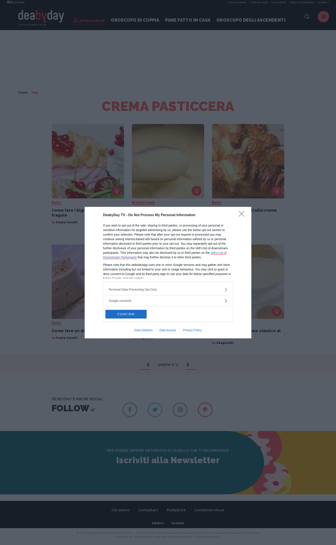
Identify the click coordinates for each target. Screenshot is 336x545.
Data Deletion (143, 330)
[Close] (243, 215)
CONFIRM (125, 314)
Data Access (167, 330)
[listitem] (168, 289)
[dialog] (168, 272)
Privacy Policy (192, 330)
